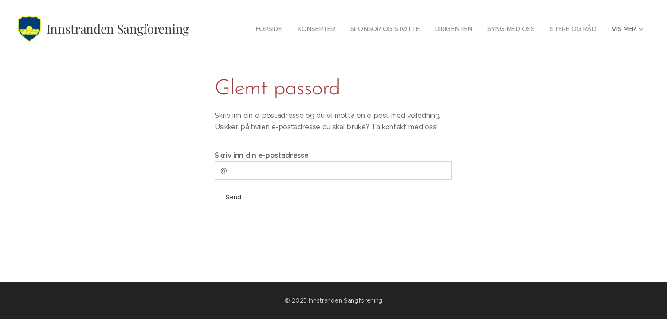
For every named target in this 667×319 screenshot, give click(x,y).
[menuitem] (271, 29)
